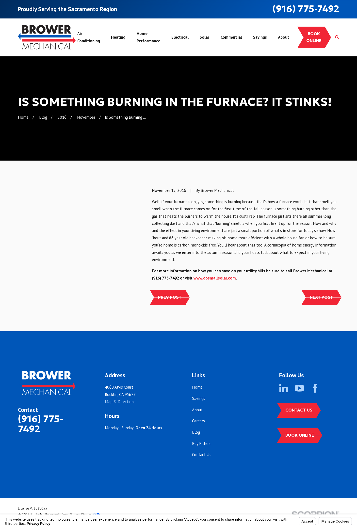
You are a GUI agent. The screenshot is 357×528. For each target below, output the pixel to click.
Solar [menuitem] (204, 37)
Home (197, 387)
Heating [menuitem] (118, 37)
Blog (196, 432)
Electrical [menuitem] (180, 37)
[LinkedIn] (283, 388)
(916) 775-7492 (306, 9)
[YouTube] (299, 388)
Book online (314, 37)
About (197, 409)
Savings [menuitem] (260, 37)
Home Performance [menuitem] (148, 37)
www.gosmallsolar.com (215, 278)
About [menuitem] (283, 37)
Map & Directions (120, 401)
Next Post (321, 297)
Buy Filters (201, 443)
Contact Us (201, 454)
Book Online (299, 435)
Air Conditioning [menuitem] (88, 37)
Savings (198, 398)
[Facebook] (315, 388)
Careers (198, 421)
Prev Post (169, 297)
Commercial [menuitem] (231, 37)
